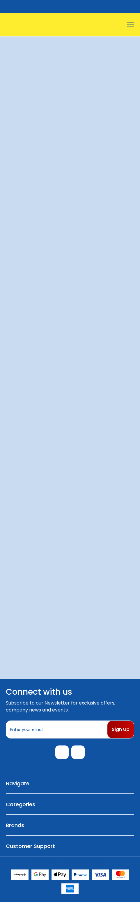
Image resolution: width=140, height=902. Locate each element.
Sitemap (100, 862)
